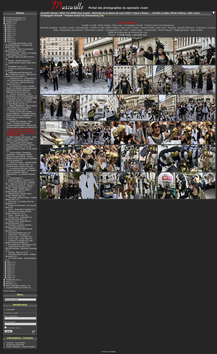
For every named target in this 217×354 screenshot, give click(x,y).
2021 (9, 35)
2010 (9, 276)
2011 (9, 274)
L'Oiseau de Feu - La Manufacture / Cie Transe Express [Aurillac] (21, 79)
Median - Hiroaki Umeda (17, 61)
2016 (9, 264)
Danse (8, 24)
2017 (9, 262)
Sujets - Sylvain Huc (16, 215)
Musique (9, 284)
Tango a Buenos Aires (16, 246)
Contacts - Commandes (15, 343)
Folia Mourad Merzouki (17, 233)
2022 (9, 33)
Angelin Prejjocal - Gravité (18, 180)
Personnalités (14, 178)
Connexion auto (12, 328)
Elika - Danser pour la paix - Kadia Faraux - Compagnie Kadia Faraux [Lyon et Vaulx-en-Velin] (21, 139)
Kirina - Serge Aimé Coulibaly (19, 209)
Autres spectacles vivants (16, 285)
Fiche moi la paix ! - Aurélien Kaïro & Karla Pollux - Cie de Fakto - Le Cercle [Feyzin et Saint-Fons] (21, 164)
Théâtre (9, 22)
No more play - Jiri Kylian (18, 237)
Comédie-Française (13, 18)
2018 (9, 41)
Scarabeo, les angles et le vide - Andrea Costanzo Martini (19, 241)
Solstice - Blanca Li (15, 252)
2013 (9, 270)
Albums (20, 13)
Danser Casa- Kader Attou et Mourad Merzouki (18, 222)
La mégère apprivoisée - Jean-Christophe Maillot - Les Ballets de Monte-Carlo (18, 45)
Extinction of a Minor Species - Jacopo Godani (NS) (18, 226)
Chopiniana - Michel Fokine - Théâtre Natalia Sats (18, 191)
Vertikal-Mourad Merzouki (18, 72)
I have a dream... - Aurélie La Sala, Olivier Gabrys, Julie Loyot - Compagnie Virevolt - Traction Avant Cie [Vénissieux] (21, 132)
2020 (9, 37)
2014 (9, 268)
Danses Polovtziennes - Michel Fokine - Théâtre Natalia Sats (19, 187)
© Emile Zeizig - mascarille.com (132, 35)
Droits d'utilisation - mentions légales (20, 347)
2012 (9, 272)
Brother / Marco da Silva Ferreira (21, 57)
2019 (9, 39)
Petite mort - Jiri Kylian (17, 235)
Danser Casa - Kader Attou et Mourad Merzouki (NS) (18, 218)
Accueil (45, 13)
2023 (9, 31)
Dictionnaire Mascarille (15, 345)
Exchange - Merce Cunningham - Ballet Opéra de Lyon (19, 50)
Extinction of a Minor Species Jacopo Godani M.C (18, 212)
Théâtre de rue (11, 280)
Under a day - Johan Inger (18, 239)
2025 (9, 27)
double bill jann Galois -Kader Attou (22, 63)
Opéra (8, 282)
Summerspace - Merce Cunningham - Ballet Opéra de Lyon (21, 54)
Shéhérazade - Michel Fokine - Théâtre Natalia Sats (19, 195)
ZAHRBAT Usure (15, 67)
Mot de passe (10, 322)
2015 (9, 266)
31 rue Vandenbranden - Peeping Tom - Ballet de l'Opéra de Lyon (20, 183)
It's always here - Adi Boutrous (20, 244)
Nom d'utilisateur (11, 316)
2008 (9, 278)
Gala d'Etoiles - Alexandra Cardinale (22, 248)
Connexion (10, 309)
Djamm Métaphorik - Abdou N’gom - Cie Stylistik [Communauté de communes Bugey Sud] (21, 108)
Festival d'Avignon (13, 20)
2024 (9, 29)
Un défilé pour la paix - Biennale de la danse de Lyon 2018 (20, 75)
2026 (9, 25)
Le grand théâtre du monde (16, 287)
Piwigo (113, 351)
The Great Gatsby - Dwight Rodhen (22, 258)
